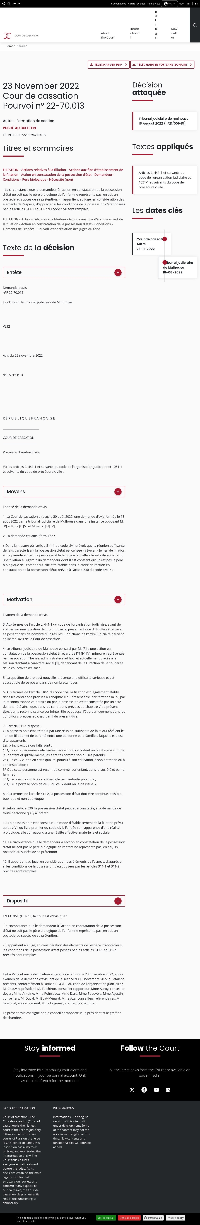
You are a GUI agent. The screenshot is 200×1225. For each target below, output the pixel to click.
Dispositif (18, 879)
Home (9, 24)
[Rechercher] (195, 14)
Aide (181, 3)
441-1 (158, 151)
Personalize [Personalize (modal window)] (155, 1217)
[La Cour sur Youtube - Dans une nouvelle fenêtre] (156, 1068)
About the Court (130, 14)
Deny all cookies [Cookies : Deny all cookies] (129, 1217)
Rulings (167, 14)
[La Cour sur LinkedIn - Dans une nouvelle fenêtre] (168, 1068)
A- (19, 3)
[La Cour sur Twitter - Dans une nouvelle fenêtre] (132, 1068)
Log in (169, 4)
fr (188, 3)
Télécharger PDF (108, 43)
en (196, 3)
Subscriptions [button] (118, 3)
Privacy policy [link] (175, 1217)
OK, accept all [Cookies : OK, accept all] (106, 1217)
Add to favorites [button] (136, 3)
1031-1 (144, 160)
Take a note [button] (153, 3)
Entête (14, 250)
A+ (14, 3)
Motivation (19, 578)
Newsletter (181, 14)
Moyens (16, 470)
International (152, 14)
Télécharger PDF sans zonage (162, 43)
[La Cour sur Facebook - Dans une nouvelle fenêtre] (144, 1068)
